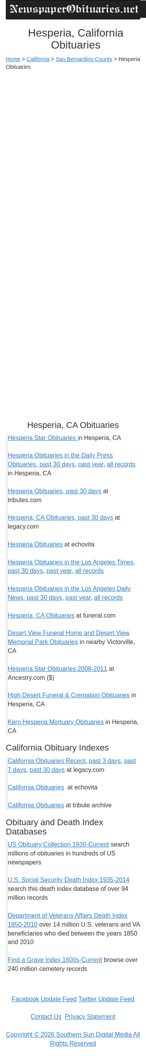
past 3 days (105, 761)
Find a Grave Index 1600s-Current (55, 960)
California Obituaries (36, 787)
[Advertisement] (73, 151)
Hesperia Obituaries (35, 544)
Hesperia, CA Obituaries (41, 615)
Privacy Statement (90, 1016)
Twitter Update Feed (106, 999)
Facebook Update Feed (44, 999)
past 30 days (47, 769)
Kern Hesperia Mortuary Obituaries (56, 722)
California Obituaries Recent (46, 761)
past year (90, 464)
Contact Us (46, 1016)
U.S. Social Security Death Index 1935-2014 (68, 879)
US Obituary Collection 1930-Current (58, 844)
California (37, 59)
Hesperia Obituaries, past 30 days (54, 491)
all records (121, 464)
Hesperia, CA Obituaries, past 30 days (60, 517)
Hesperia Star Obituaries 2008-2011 (57, 668)
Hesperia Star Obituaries (42, 438)
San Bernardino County (84, 59)
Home (13, 59)
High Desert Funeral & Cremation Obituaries (69, 695)
